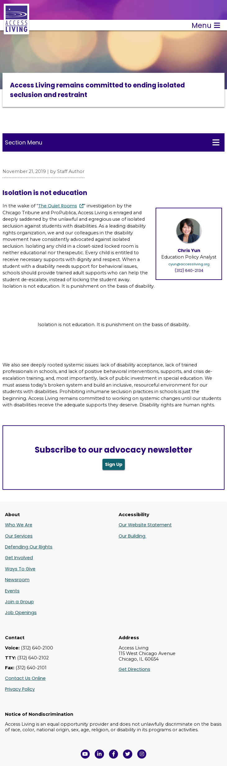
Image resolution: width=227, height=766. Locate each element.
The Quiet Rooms (57, 206)
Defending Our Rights (28, 547)
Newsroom (17, 580)
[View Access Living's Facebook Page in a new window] (113, 754)
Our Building (133, 536)
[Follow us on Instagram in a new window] (142, 754)
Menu (206, 25)
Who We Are (18, 525)
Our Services (19, 536)
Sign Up (113, 464)
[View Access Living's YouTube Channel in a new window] (85, 754)
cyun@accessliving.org (189, 264)
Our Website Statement (145, 525)
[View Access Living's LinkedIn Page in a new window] (99, 754)
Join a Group (19, 602)
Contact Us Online (25, 678)
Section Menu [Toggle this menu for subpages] (112, 142)
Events (12, 591)
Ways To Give (20, 569)
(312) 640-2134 (189, 270)
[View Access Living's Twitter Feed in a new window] (127, 754)
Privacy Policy (20, 689)
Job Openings (21, 612)
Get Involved (19, 558)
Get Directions (134, 669)
